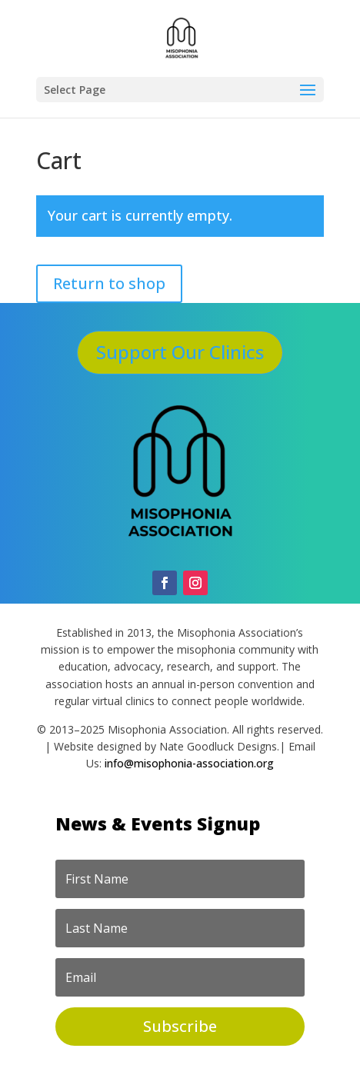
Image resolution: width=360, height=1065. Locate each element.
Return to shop (109, 283)
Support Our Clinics (180, 351)
